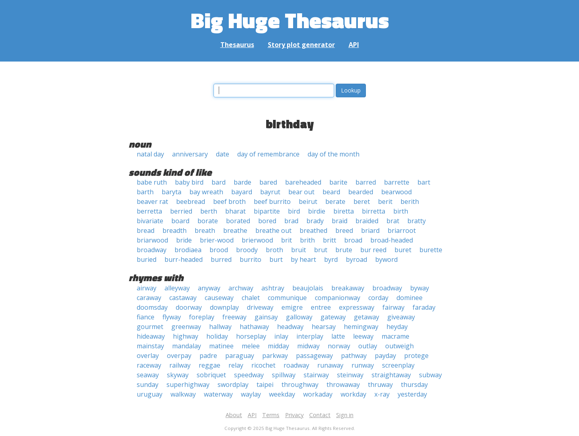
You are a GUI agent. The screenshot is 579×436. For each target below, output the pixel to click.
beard (331, 191)
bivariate (150, 220)
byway (419, 288)
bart (423, 182)
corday (378, 297)
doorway (189, 307)
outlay (367, 345)
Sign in (344, 415)
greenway (186, 326)
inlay (281, 336)
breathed (313, 230)
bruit (298, 249)
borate (207, 220)
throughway (299, 384)
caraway (149, 297)
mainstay (150, 345)
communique (287, 297)
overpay (179, 355)
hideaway (151, 336)
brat (392, 220)
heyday (397, 326)
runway (362, 365)
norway (339, 345)
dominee (409, 297)
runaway (330, 365)
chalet (251, 297)
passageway (314, 355)
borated (238, 220)
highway (185, 336)
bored (267, 220)
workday (353, 394)
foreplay (201, 317)
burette (430, 249)
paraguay (239, 355)
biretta (343, 211)
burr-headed (183, 259)
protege (416, 355)
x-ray (382, 394)
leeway (363, 336)
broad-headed (391, 240)
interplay (309, 336)
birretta (373, 211)
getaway (366, 317)
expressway (356, 307)
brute (343, 249)
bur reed (373, 249)
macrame (395, 336)
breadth (174, 230)
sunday (147, 384)
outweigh (399, 345)
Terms (270, 415)
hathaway (254, 326)
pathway (354, 355)
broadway (151, 249)
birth (400, 211)
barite (338, 182)
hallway (220, 326)
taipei (265, 384)
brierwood (257, 240)
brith (307, 240)
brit (286, 240)
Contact (320, 415)
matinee (221, 345)
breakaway (347, 288)
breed (344, 230)
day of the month (333, 154)
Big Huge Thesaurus (290, 20)
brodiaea (188, 249)
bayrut (270, 191)
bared (268, 182)
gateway (333, 317)
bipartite (267, 211)
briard (370, 230)
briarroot (402, 230)
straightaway (391, 374)
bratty (416, 220)
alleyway (177, 288)
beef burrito (272, 201)
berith (409, 201)
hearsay (324, 326)
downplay (224, 307)
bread (145, 230)
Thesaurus (237, 44)
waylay (251, 394)
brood (218, 249)
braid (339, 220)
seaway (148, 374)
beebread (190, 201)
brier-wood (217, 240)
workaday (318, 394)
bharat (235, 211)
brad (291, 220)
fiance (145, 317)
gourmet (150, 326)
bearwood (396, 191)
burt (276, 259)
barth (145, 191)
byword (386, 259)
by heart (303, 259)
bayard (241, 191)
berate (335, 201)
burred (221, 259)
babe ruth (152, 182)
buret (402, 249)
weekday (282, 394)
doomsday (152, 307)
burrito (250, 259)
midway (308, 345)
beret (361, 201)
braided (366, 220)
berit (385, 201)
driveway (260, 307)
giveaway (401, 317)
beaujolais (307, 288)
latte (338, 336)
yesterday (412, 394)
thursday (414, 384)
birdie (316, 211)
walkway (183, 394)
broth (274, 249)
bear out (301, 191)
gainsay (266, 317)
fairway (393, 307)
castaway (183, 297)
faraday (424, 307)
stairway (316, 374)
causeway (219, 297)
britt (329, 240)
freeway (234, 317)
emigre (292, 307)
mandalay (186, 345)
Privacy (294, 415)
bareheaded (303, 182)
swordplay (233, 384)
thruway (380, 384)
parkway (275, 355)
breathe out (273, 230)
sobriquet (211, 374)
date (222, 154)
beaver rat (152, 201)
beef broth (229, 201)
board (180, 220)
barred (365, 182)
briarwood (152, 240)
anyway (209, 288)
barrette (396, 182)
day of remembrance (268, 154)
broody (247, 249)
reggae (209, 365)
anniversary (190, 154)
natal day (150, 154)
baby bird (189, 182)
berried (181, 211)
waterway (218, 394)
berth (208, 211)
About (234, 415)
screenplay (398, 365)
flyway (171, 317)
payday (385, 355)
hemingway (361, 326)
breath (205, 230)
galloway (299, 317)
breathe (235, 230)
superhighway (187, 384)
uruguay (149, 394)
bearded (360, 191)
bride (184, 240)
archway (240, 288)
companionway (337, 297)
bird (294, 211)
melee (251, 345)
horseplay (251, 336)
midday (278, 345)
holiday (217, 336)
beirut (308, 201)
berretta (149, 211)
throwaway (343, 384)
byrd (331, 259)
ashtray (272, 288)
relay (235, 365)
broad (353, 240)
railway (180, 365)
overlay (148, 355)
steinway (350, 374)
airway (146, 288)
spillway (284, 374)
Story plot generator (301, 44)
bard (218, 182)
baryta (171, 191)
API (354, 44)
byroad (356, 259)
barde (242, 182)
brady (315, 220)
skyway (178, 374)
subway (430, 374)
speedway (249, 374)
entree (321, 307)
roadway (296, 365)
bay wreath (206, 191)
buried (146, 259)
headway (290, 326)
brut (320, 249)
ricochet (263, 365)
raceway (149, 365)
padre (208, 355)
